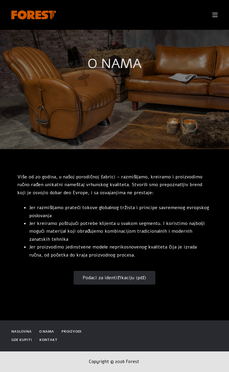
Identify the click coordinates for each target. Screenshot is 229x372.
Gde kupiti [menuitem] (21, 340)
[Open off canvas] (215, 15)
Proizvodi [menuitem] (71, 331)
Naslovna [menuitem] (21, 331)
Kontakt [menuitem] (48, 340)
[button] (114, 278)
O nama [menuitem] (46, 331)
